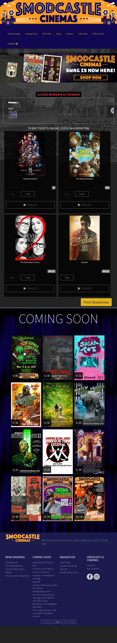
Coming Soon (31, 33)
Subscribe (83, 33)
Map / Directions (93, 568)
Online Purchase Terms (69, 572)
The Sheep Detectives (13, 565)
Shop (58, 33)
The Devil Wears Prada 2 (15, 569)
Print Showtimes (96, 302)
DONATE (13, 43)
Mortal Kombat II (12, 562)
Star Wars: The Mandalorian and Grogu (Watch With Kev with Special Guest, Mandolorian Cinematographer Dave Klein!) (45, 600)
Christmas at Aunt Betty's (43, 568)
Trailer (30, 205)
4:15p (12, 193)
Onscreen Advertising (68, 565)
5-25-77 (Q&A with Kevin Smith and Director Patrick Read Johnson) (45, 613)
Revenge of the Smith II (42, 591)
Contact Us (91, 565)
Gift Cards (46, 33)
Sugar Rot (36, 581)
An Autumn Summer (41, 572)
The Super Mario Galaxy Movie (17, 575)
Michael (8, 572)
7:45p (27, 193)
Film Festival (98, 33)
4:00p (12, 277)
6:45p (81, 193)
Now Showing (14, 33)
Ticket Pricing (65, 562)
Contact (69, 33)
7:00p (27, 277)
